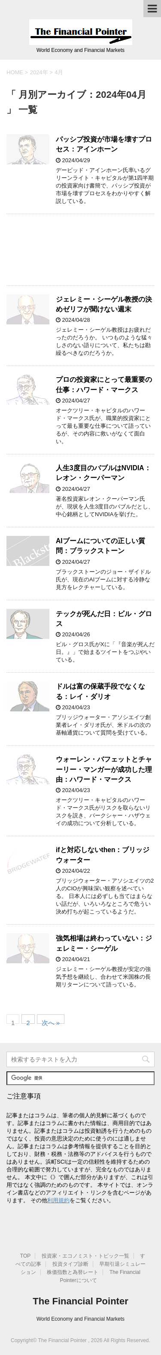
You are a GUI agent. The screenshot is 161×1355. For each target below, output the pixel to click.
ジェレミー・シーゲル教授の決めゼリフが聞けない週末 (104, 304)
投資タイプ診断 (70, 1264)
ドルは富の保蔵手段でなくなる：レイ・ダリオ (100, 691)
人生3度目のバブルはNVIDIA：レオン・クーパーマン (103, 472)
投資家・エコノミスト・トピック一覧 (85, 1256)
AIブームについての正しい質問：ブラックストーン (100, 545)
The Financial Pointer (80, 1301)
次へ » (51, 1021)
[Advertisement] (80, 250)
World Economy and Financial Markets (80, 1319)
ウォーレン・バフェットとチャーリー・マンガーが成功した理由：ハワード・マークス (104, 769)
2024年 (39, 72)
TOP (25, 1256)
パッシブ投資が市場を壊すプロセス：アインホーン (104, 144)
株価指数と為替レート (72, 1272)
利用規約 (58, 1200)
